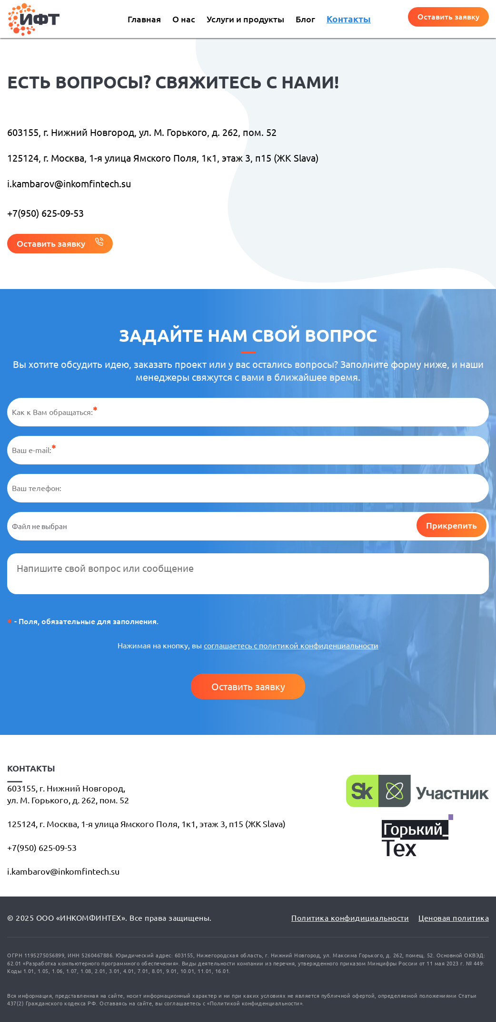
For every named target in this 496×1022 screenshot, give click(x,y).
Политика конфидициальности (350, 918)
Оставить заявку (248, 686)
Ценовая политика (453, 918)
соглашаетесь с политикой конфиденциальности (291, 645)
